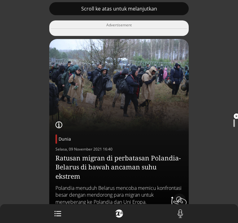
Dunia (65, 139)
